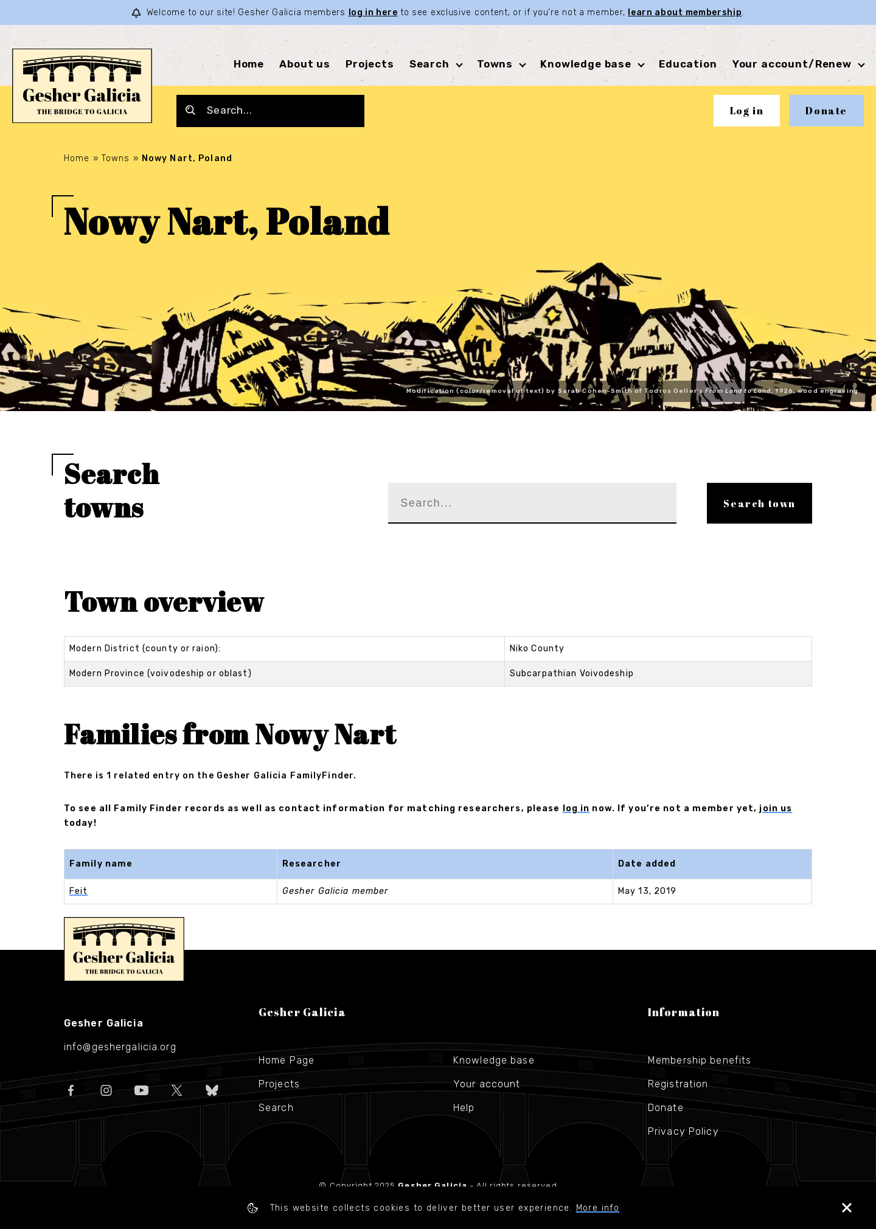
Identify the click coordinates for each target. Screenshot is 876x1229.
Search (429, 64)
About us (304, 64)
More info (598, 1208)
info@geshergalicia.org (120, 1047)
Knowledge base (585, 64)
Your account (486, 1084)
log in (576, 808)
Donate (826, 110)
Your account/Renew (792, 64)
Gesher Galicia (124, 949)
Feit (78, 891)
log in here (373, 12)
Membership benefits (699, 1060)
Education (688, 64)
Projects (370, 64)
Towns (495, 64)
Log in (747, 110)
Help (463, 1107)
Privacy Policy (683, 1131)
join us (775, 808)
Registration (678, 1084)
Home (249, 64)
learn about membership (685, 12)
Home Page (287, 1060)
